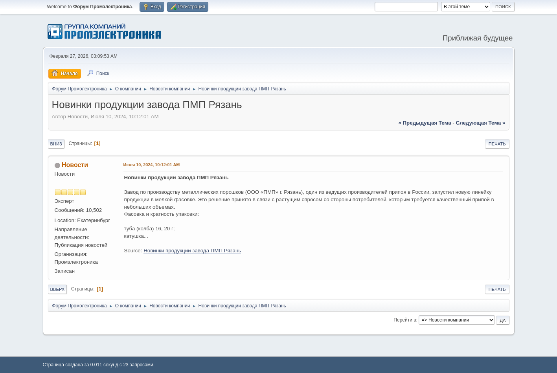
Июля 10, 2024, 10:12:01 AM (151, 164)
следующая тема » (481, 123)
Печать (497, 143)
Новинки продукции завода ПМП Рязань (192, 251)
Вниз (56, 143)
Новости (75, 165)
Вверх (57, 289)
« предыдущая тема (424, 123)
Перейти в (404, 320)
